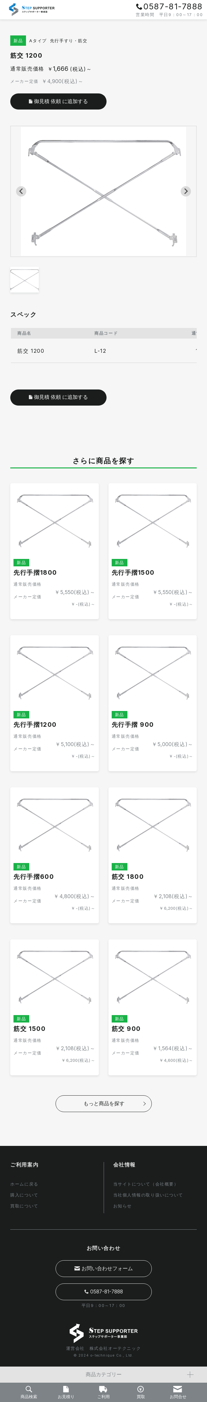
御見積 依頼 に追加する (58, 398)
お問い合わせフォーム (103, 1268)
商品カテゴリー (140, 1374)
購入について (24, 1195)
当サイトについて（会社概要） (146, 1184)
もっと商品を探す (104, 1105)
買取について (24, 1205)
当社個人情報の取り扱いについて (148, 1195)
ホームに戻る (24, 1184)
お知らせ (122, 1205)
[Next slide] (186, 192)
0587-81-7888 (103, 1291)
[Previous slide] (21, 192)
